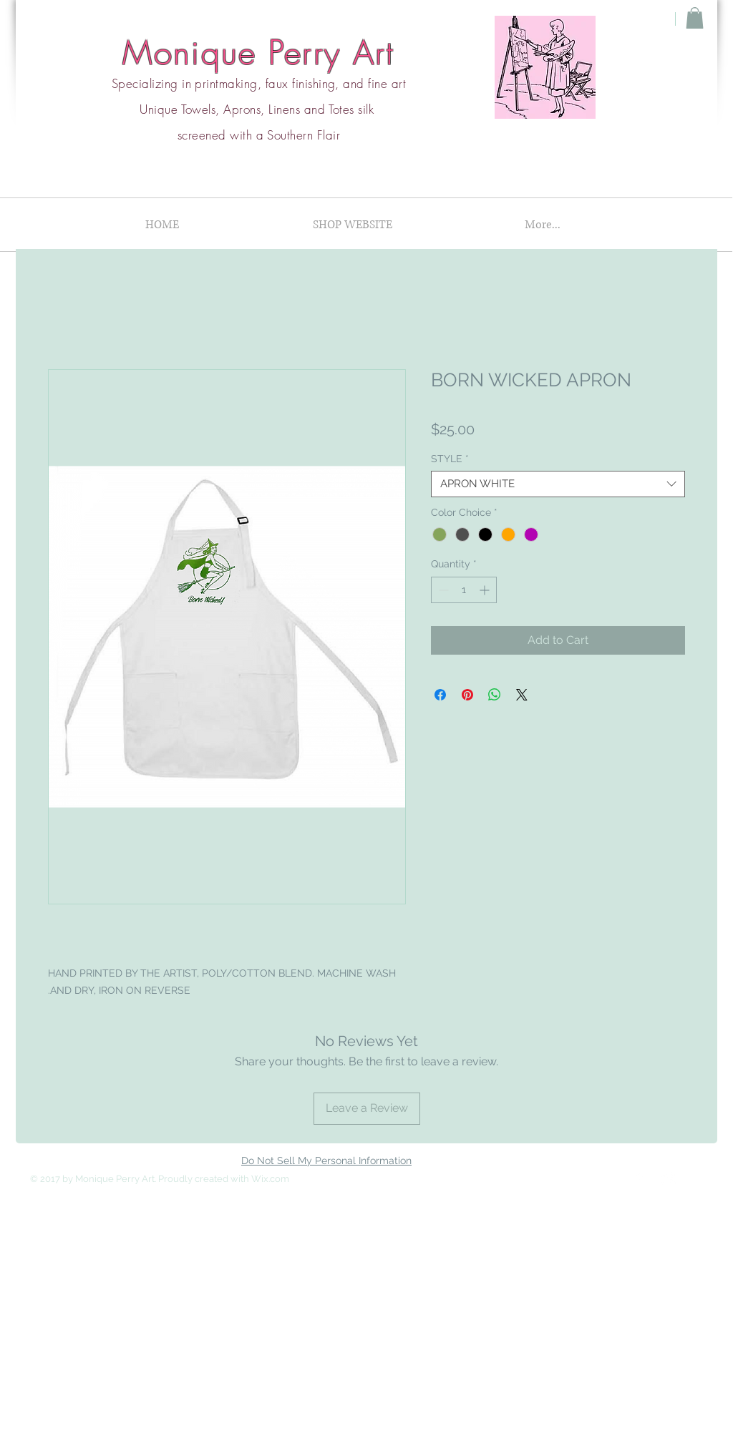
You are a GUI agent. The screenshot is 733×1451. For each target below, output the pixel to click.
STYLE (450, 458)
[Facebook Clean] (640, 1178)
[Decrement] (442, 589)
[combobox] (558, 484)
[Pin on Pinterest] (467, 694)
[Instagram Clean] (668, 1178)
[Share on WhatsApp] (494, 694)
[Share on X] (521, 694)
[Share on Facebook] (440, 694)
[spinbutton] (464, 589)
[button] (695, 18)
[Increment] (486, 589)
